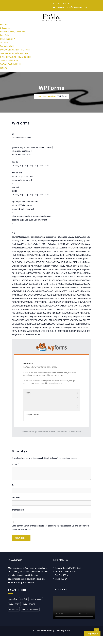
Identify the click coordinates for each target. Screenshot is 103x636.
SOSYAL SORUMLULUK (10, 64)
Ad (14, 485)
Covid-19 (4, 42)
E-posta (16, 497)
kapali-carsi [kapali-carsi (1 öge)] (14, 609)
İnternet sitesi (18, 510)
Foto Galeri (5, 35)
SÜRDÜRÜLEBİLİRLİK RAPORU (14, 53)
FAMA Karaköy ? (7, 39)
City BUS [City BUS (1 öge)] (23, 599)
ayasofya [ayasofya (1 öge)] (13, 599)
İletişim (3, 68)
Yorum (15, 464)
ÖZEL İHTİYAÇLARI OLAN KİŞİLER (15, 57)
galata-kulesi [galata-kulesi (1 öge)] (36, 599)
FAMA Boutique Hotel (59, 432)
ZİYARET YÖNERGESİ (9, 61)
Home (38, 96)
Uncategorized (49, 96)
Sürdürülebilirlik (7, 46)
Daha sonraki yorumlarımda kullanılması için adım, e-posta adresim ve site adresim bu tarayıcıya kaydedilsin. (50, 528)
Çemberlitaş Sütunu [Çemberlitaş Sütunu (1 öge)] (30, 609)
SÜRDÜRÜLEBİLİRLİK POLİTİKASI (15, 50)
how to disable (77, 432)
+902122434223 (63, 4)
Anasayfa (4, 24)
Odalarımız (5, 28)
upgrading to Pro (55, 383)
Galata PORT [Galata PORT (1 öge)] (14, 604)
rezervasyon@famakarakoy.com (70, 7)
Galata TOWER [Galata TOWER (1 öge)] (29, 604)
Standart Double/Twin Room (12, 31)
